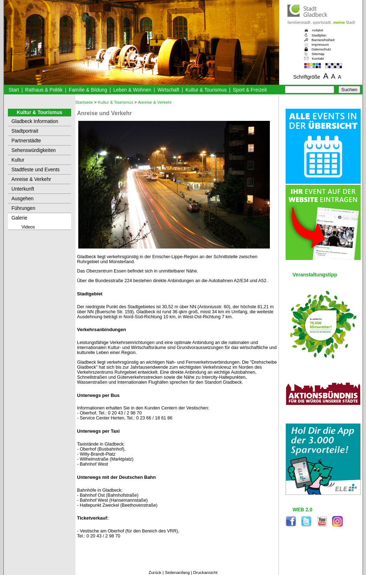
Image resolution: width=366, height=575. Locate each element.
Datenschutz (321, 49)
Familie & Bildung (88, 90)
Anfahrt (317, 30)
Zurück (154, 572)
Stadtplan (319, 35)
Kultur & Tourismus (206, 90)
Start (14, 90)
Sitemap (318, 54)
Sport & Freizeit (250, 90)
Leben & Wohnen (132, 90)
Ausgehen (22, 198)
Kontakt (318, 58)
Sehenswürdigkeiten (33, 150)
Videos (28, 227)
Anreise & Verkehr (31, 179)
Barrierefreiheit (323, 40)
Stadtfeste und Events (35, 169)
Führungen (23, 208)
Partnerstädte (26, 140)
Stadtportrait (24, 131)
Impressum (320, 44)
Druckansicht (205, 572)
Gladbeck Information (34, 121)
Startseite (84, 102)
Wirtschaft (168, 90)
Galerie (19, 218)
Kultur (17, 160)
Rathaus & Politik (44, 90)
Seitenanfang (177, 572)
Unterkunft (22, 189)
